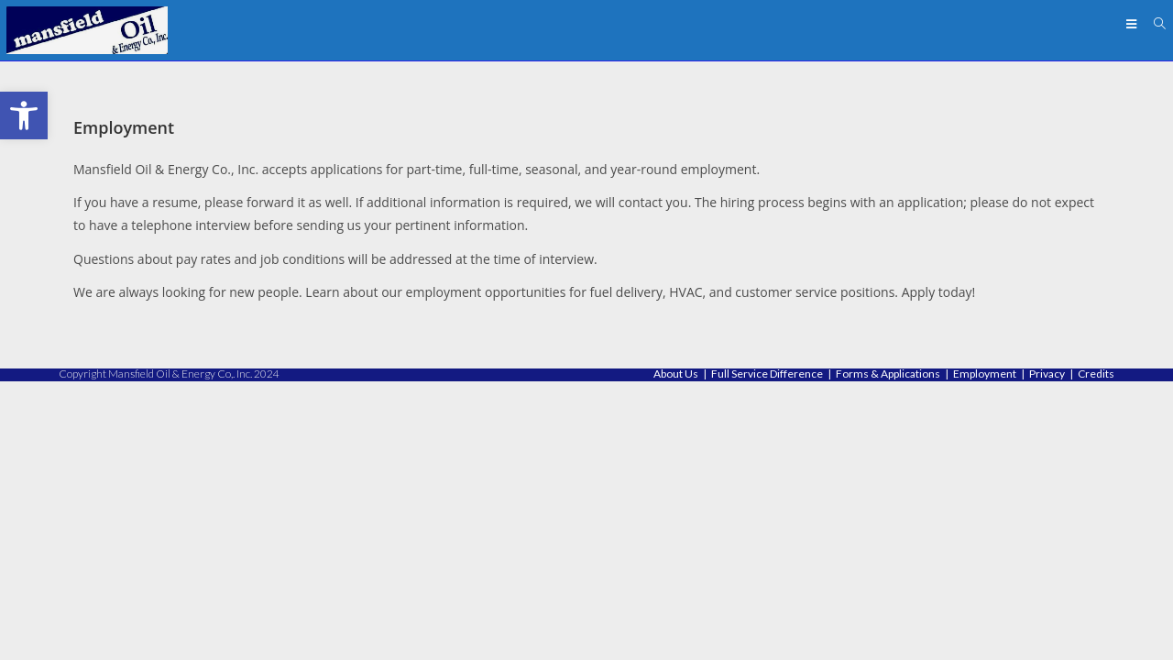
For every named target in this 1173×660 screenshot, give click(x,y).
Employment (984, 652)
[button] (24, 115)
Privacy (1047, 652)
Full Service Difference (767, 652)
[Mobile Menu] (1133, 24)
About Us (675, 652)
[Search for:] (1153, 24)
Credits (1096, 652)
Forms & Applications (888, 652)
